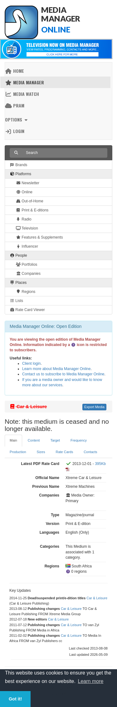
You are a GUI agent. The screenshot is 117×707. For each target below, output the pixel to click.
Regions (25, 291)
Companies (28, 273)
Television (27, 228)
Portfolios (26, 264)
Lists (16, 301)
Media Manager (24, 82)
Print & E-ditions (32, 210)
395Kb (100, 464)
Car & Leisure (96, 598)
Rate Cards (64, 452)
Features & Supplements (39, 237)
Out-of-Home (29, 201)
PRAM (14, 105)
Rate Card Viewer (27, 310)
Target (55, 440)
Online (24, 192)
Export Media (94, 407)
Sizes (41, 452)
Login (14, 131)
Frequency (79, 440)
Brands (18, 165)
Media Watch (22, 94)
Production (18, 452)
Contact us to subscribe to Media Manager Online (63, 374)
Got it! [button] (15, 698)
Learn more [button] (91, 681)
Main (13, 440)
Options (17, 119)
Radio (24, 219)
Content (34, 440)
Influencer (27, 246)
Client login (31, 363)
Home (14, 70)
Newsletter (27, 183)
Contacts (90, 452)
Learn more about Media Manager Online (56, 369)
